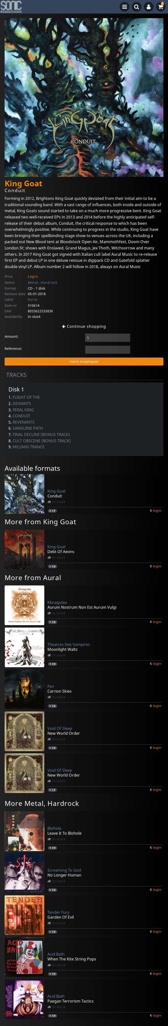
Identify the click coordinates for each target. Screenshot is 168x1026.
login (157, 510)
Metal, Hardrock (42, 282)
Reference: (13, 348)
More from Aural (33, 577)
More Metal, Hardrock (42, 803)
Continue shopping (84, 326)
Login (33, 276)
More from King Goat (40, 521)
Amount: (11, 336)
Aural (33, 299)
